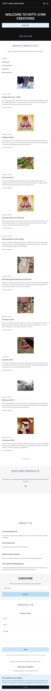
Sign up (25, 594)
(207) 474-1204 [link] (25, 36)
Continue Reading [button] (7, 107)
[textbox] (25, 588)
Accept (25, 687)
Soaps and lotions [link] (7, 72)
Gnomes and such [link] (7, 65)
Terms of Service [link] (39, 655)
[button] (47, 3)
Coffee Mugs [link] (5, 62)
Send (25, 649)
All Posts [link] (4, 58)
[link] (13, 3)
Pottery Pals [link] (5, 69)
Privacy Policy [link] (31, 655)
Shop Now (25, 25)
